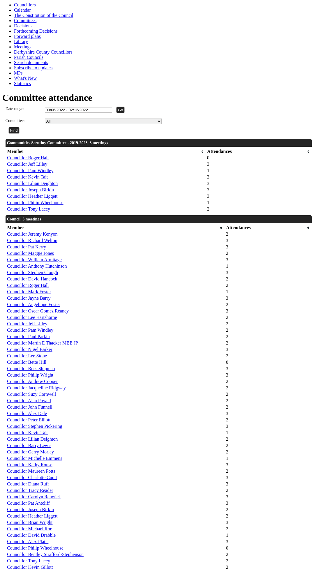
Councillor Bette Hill (26, 362)
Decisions (23, 25)
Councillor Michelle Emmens (34, 458)
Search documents (31, 62)
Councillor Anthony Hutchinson (37, 266)
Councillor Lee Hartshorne (32, 317)
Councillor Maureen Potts (31, 471)
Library (21, 41)
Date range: (15, 109)
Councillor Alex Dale (27, 413)
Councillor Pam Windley (30, 170)
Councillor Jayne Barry (28, 298)
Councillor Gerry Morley (30, 451)
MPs (18, 72)
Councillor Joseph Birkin (30, 189)
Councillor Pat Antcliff (28, 503)
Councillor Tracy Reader (30, 490)
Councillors (25, 4)
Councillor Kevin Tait (27, 176)
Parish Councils (28, 57)
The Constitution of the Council (43, 15)
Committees (25, 20)
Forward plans (27, 36)
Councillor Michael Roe (29, 528)
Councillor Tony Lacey (28, 208)
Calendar (22, 10)
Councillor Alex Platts (27, 541)
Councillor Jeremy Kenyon (32, 234)
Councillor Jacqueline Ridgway (36, 387)
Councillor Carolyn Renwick (34, 496)
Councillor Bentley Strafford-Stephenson (45, 554)
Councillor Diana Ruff (28, 483)
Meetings (22, 46)
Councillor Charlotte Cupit (32, 477)
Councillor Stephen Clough (32, 272)
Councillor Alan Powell (29, 400)
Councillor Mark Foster (29, 291)
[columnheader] (106, 152)
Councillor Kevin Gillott (30, 567)
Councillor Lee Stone (27, 355)
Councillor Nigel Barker (29, 349)
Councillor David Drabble (31, 535)
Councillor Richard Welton (32, 240)
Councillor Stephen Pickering (34, 426)
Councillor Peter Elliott (28, 419)
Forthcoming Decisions (36, 31)
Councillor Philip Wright (30, 374)
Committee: (15, 121)
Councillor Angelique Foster (33, 304)
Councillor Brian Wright (29, 522)
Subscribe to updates (33, 67)
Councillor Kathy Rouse (29, 464)
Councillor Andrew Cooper (32, 381)
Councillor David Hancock (32, 278)
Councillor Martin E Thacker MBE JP (42, 342)
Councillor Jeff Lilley (27, 164)
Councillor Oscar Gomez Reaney (38, 310)
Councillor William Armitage (34, 259)
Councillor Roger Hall (28, 157)
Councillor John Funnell (29, 407)
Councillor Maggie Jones (30, 253)
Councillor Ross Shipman (31, 368)
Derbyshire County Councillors (43, 52)
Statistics (22, 83)
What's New (25, 78)
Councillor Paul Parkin (28, 336)
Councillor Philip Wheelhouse (35, 202)
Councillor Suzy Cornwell (31, 394)
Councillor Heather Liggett (32, 196)
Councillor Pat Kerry (26, 246)
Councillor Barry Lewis (29, 445)
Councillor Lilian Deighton (32, 183)
